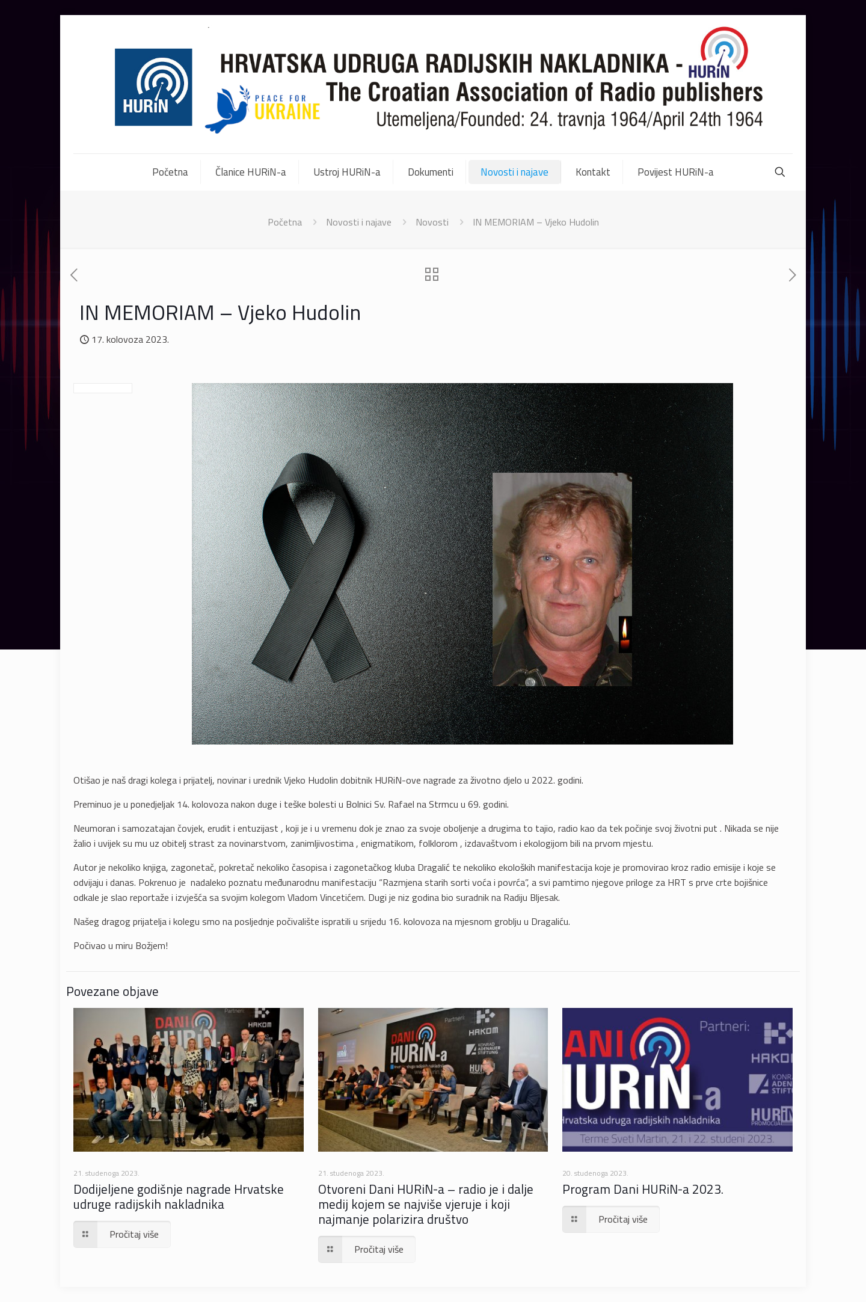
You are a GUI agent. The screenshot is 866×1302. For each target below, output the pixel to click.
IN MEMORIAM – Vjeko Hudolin (536, 222)
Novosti (432, 222)
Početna (285, 222)
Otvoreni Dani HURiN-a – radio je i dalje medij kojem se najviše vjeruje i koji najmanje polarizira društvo (425, 1204)
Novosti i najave (359, 222)
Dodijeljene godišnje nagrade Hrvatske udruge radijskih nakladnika (178, 1196)
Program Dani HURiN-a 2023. (642, 1189)
